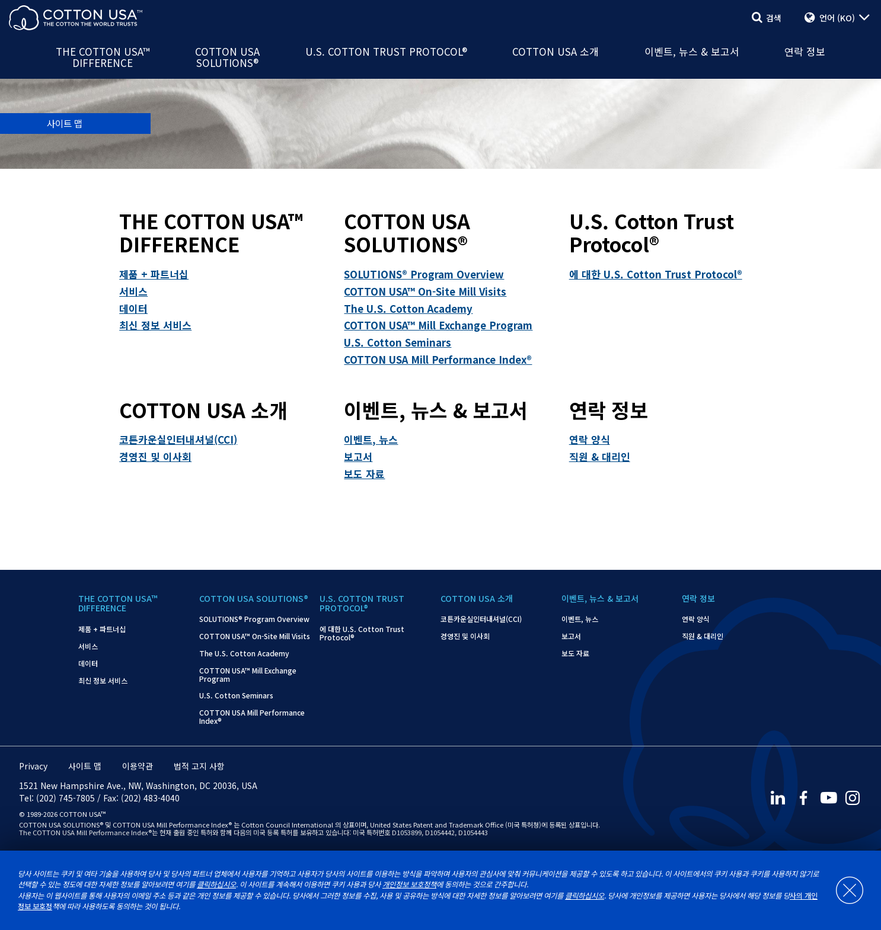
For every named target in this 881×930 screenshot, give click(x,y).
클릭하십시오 (216, 884)
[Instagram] (853, 798)
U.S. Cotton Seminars (397, 342)
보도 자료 (364, 473)
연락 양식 (589, 439)
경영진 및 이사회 (155, 456)
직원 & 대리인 (599, 456)
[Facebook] (802, 798)
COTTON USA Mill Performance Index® (438, 359)
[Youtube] (828, 798)
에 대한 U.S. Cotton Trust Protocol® (655, 274)
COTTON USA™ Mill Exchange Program (438, 325)
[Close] (843, 890)
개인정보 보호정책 (409, 884)
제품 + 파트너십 (154, 274)
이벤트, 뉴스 (371, 439)
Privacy (33, 766)
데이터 (133, 308)
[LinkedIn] (777, 798)
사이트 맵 (84, 766)
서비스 (133, 291)
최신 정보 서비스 (155, 325)
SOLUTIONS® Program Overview (424, 274)
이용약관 (137, 766)
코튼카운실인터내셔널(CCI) (178, 439)
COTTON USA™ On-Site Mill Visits (425, 291)
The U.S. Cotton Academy (408, 308)
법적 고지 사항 (199, 766)
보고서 (358, 456)
